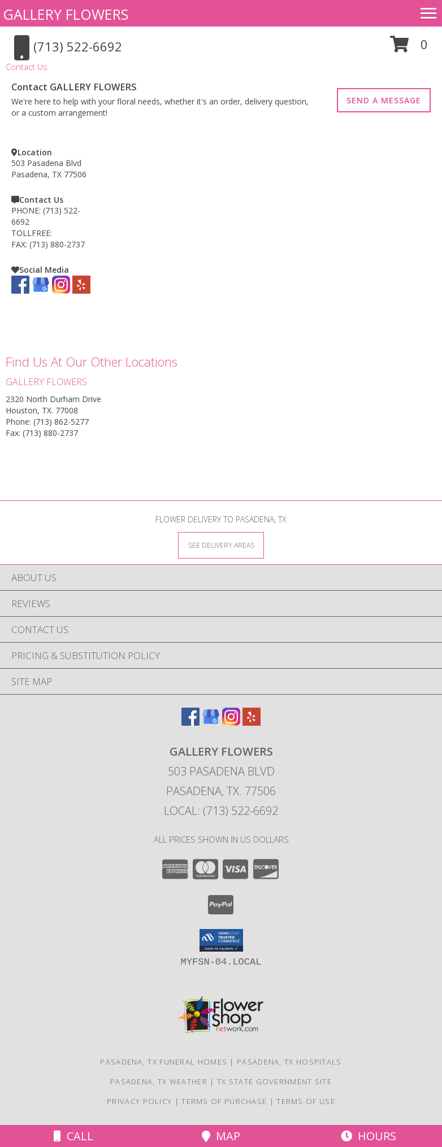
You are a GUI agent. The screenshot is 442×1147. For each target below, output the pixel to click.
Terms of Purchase (224, 1101)
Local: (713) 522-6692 (221, 810)
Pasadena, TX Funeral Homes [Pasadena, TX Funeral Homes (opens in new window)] (163, 1062)
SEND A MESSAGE (383, 100)
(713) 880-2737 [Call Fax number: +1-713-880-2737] (50, 433)
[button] (409, 48)
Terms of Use (305, 1101)
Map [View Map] (221, 1136)
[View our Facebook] (20, 290)
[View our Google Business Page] (41, 290)
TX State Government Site (274, 1081)
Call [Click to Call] (73, 1136)
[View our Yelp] (81, 290)
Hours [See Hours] (368, 1136)
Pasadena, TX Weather (158, 1081)
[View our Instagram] (61, 290)
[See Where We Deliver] (221, 544)
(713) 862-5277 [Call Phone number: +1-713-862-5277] (61, 421)
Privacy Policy (139, 1101)
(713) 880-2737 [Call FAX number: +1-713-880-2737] (57, 244)
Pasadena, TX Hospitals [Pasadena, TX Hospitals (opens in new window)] (289, 1062)
